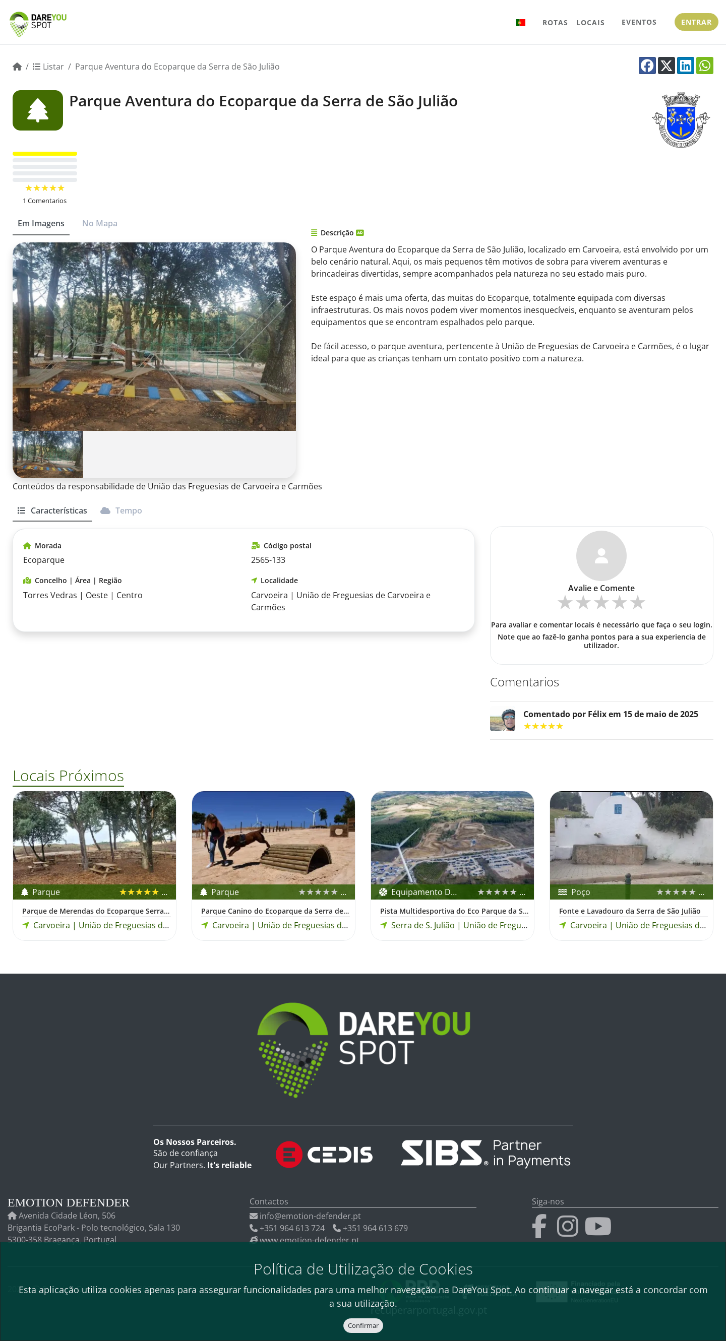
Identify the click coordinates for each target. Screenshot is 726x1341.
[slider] (45, 187)
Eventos (639, 22)
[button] (520, 22)
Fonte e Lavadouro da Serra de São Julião (630, 911)
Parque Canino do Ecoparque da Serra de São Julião (275, 911)
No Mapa (99, 223)
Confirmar (363, 1325)
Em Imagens (41, 223)
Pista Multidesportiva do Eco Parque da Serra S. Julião (454, 911)
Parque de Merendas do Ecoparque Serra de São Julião (96, 911)
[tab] (52, 514)
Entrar (696, 22)
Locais (590, 22)
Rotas (555, 22)
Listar (48, 66)
